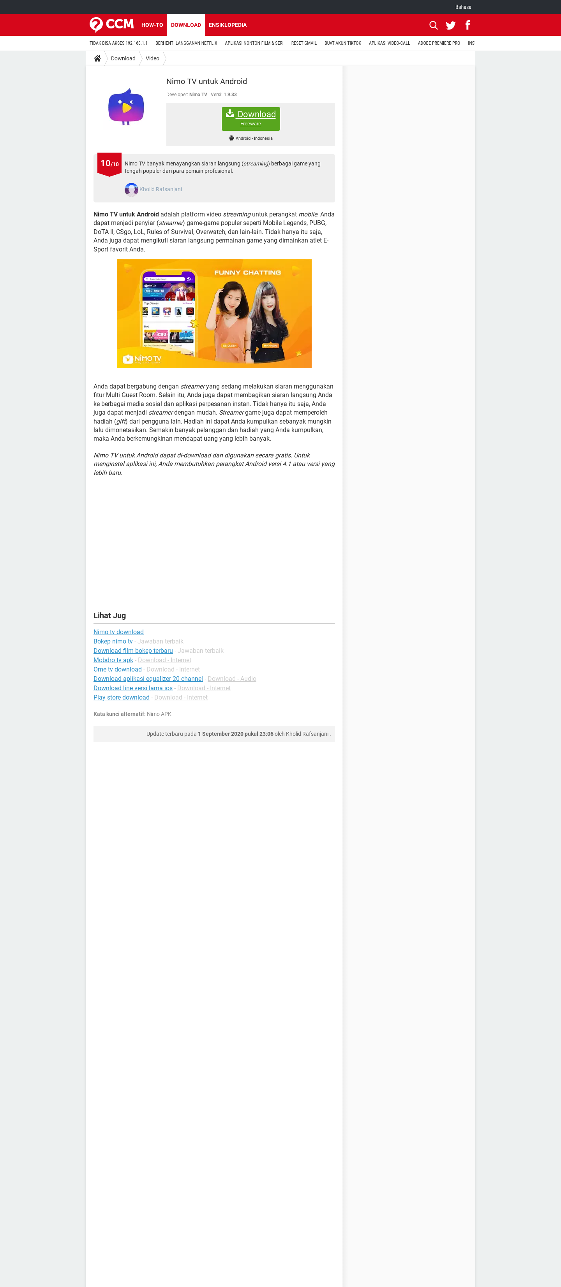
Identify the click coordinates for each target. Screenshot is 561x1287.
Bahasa (463, 7)
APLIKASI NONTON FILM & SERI (254, 43)
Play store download (122, 697)
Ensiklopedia (228, 25)
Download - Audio (232, 678)
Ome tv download (118, 669)
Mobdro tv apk (113, 660)
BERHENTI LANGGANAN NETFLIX (186, 43)
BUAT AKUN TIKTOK (343, 43)
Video (152, 58)
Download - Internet (164, 660)
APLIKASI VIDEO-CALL (389, 43)
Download (186, 25)
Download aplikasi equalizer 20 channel (148, 678)
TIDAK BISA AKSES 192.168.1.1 (119, 43)
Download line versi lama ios (133, 688)
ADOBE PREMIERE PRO (439, 43)
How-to (152, 25)
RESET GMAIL (304, 43)
